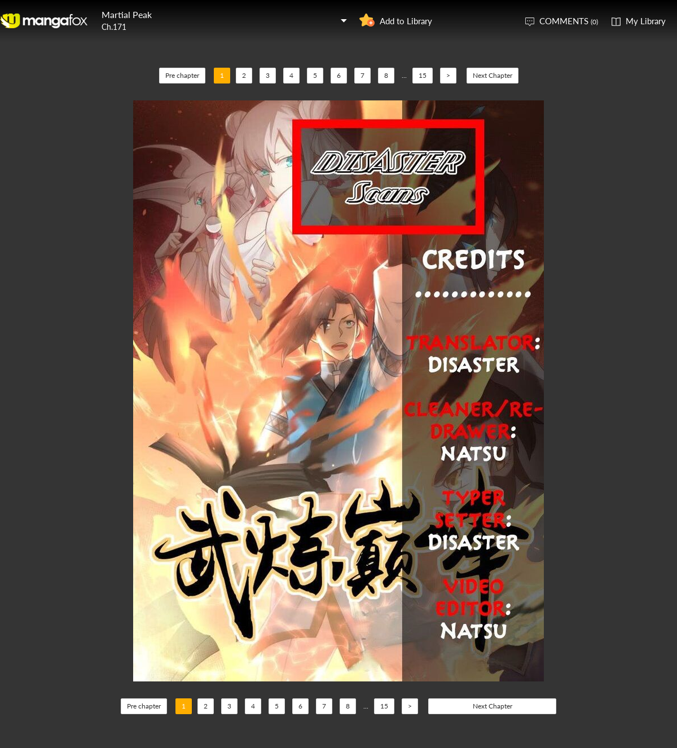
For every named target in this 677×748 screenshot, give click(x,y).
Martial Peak (127, 14)
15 (423, 75)
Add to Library (406, 21)
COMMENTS (568, 21)
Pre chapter (182, 75)
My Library (646, 21)
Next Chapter (492, 75)
